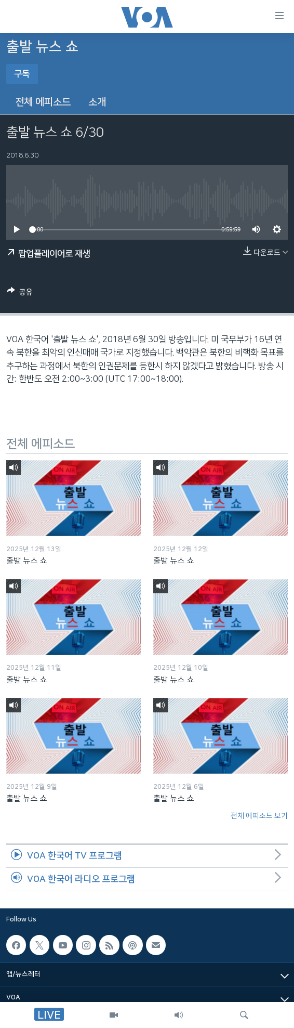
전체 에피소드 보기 (259, 816)
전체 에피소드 (43, 102)
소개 (97, 102)
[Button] (20, 294)
